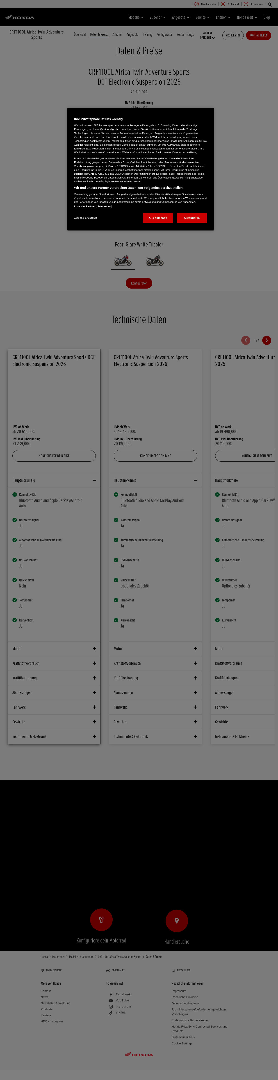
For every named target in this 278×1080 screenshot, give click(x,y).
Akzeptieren (192, 218)
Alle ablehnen (158, 218)
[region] (140, 169)
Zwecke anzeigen (85, 217)
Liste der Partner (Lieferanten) (93, 206)
